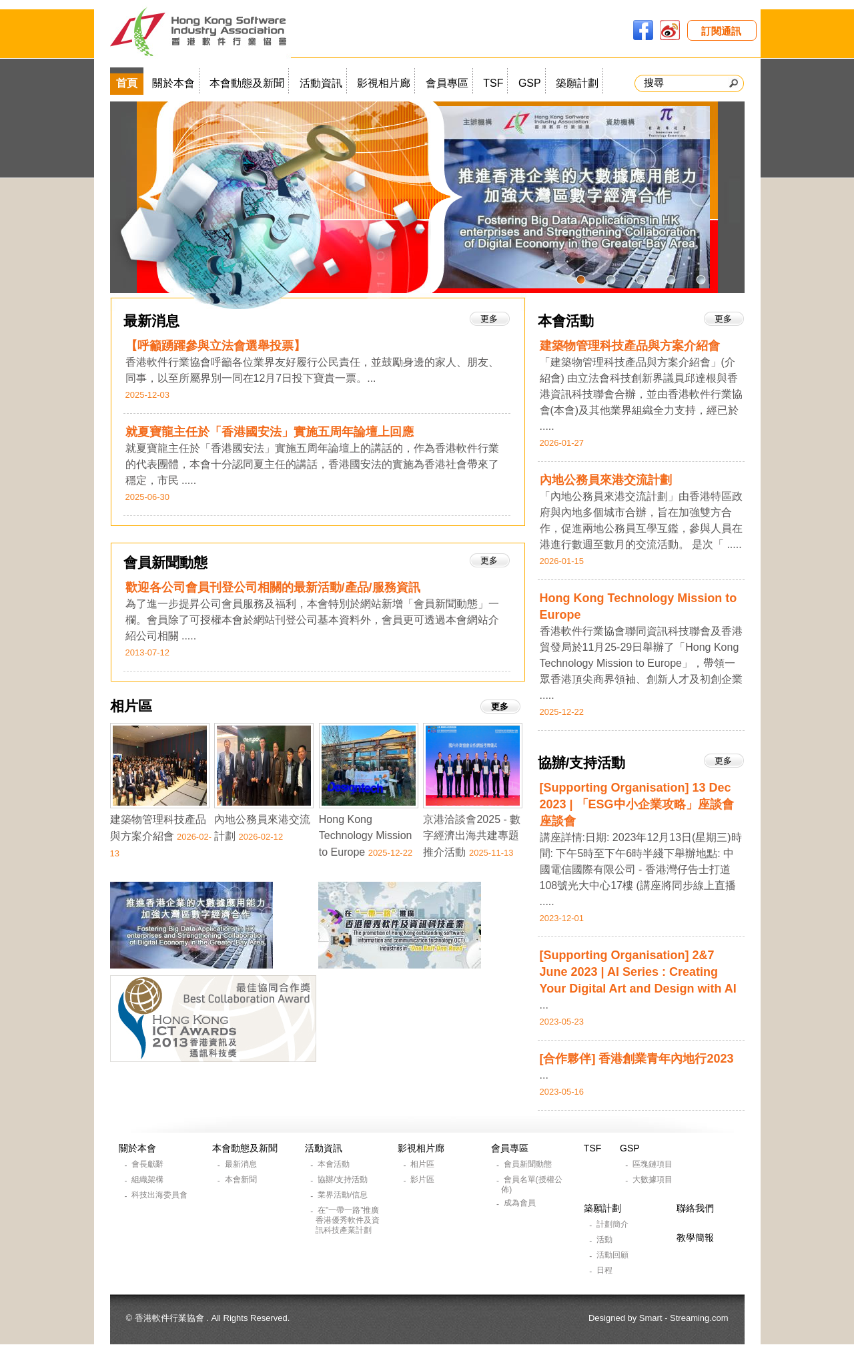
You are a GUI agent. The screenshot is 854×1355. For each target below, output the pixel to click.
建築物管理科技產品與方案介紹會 (630, 345)
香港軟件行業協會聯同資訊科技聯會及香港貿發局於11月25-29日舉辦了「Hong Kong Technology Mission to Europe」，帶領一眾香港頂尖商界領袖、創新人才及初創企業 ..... (641, 663)
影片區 (423, 1179)
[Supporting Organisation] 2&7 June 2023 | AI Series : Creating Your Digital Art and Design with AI (638, 971)
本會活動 (566, 320)
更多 (723, 319)
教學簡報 (695, 1237)
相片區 (131, 706)
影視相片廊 (383, 83)
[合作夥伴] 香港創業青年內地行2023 (637, 1058)
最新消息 (151, 320)
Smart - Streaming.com (684, 1318)
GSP (529, 83)
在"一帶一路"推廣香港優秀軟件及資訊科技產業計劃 (348, 1220)
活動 (605, 1239)
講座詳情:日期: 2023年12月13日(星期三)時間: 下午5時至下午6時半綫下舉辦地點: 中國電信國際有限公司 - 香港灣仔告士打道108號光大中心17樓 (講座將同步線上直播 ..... (641, 869)
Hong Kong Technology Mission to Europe (365, 836)
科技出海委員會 (160, 1194)
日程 (605, 1270)
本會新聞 (242, 1179)
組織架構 (148, 1179)
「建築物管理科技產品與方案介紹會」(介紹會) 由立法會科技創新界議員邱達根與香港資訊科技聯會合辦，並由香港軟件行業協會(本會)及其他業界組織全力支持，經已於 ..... (641, 394)
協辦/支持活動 (582, 762)
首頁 (126, 83)
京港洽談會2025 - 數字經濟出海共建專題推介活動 (471, 836)
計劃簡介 (613, 1224)
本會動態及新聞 (246, 83)
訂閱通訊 (721, 31)
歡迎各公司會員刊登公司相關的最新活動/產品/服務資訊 (272, 587)
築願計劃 (577, 83)
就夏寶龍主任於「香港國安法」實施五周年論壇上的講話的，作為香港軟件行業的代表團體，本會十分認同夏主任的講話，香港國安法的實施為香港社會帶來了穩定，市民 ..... (312, 464)
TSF (493, 83)
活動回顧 (613, 1255)
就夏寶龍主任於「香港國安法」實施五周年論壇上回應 (269, 432)
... (544, 1005)
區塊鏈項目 (653, 1164)
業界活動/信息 (344, 1194)
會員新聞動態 (165, 562)
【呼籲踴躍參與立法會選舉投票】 (215, 345)
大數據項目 (653, 1179)
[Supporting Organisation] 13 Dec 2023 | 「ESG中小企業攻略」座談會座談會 (637, 804)
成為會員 (521, 1202)
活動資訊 (321, 83)
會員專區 (447, 83)
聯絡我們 (695, 1208)
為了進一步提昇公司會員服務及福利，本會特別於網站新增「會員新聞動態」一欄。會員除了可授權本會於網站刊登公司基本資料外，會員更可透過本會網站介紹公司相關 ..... (312, 619)
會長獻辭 (148, 1164)
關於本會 (173, 83)
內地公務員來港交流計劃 (606, 480)
